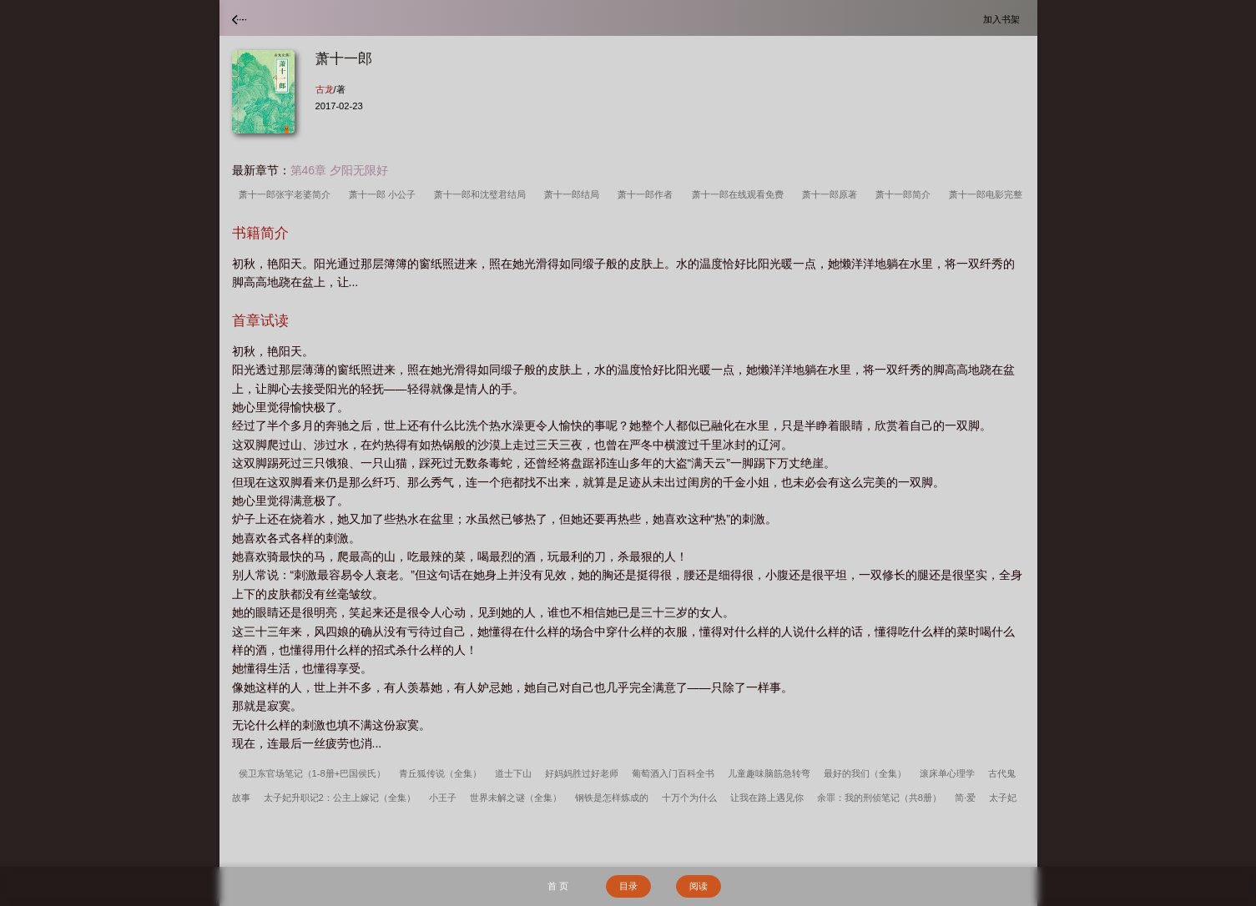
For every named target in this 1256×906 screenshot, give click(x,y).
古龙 (324, 89)
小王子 (442, 798)
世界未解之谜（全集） (516, 798)
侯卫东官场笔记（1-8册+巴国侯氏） (312, 773)
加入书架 (1004, 18)
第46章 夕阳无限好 (339, 170)
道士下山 (513, 773)
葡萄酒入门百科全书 (673, 773)
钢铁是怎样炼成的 (611, 798)
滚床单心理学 (947, 773)
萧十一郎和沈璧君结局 (482, 194)
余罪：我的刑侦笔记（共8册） (879, 798)
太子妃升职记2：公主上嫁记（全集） (340, 798)
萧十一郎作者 (648, 194)
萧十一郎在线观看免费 (740, 194)
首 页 (557, 886)
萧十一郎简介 (905, 194)
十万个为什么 (689, 798)
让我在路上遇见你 (767, 798)
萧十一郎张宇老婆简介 (287, 194)
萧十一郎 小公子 (385, 194)
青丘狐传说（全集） (440, 773)
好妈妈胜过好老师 (581, 773)
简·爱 (965, 798)
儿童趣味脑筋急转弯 (769, 773)
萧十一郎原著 (832, 194)
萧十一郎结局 (574, 194)
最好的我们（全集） (865, 773)
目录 (628, 886)
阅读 (698, 886)
